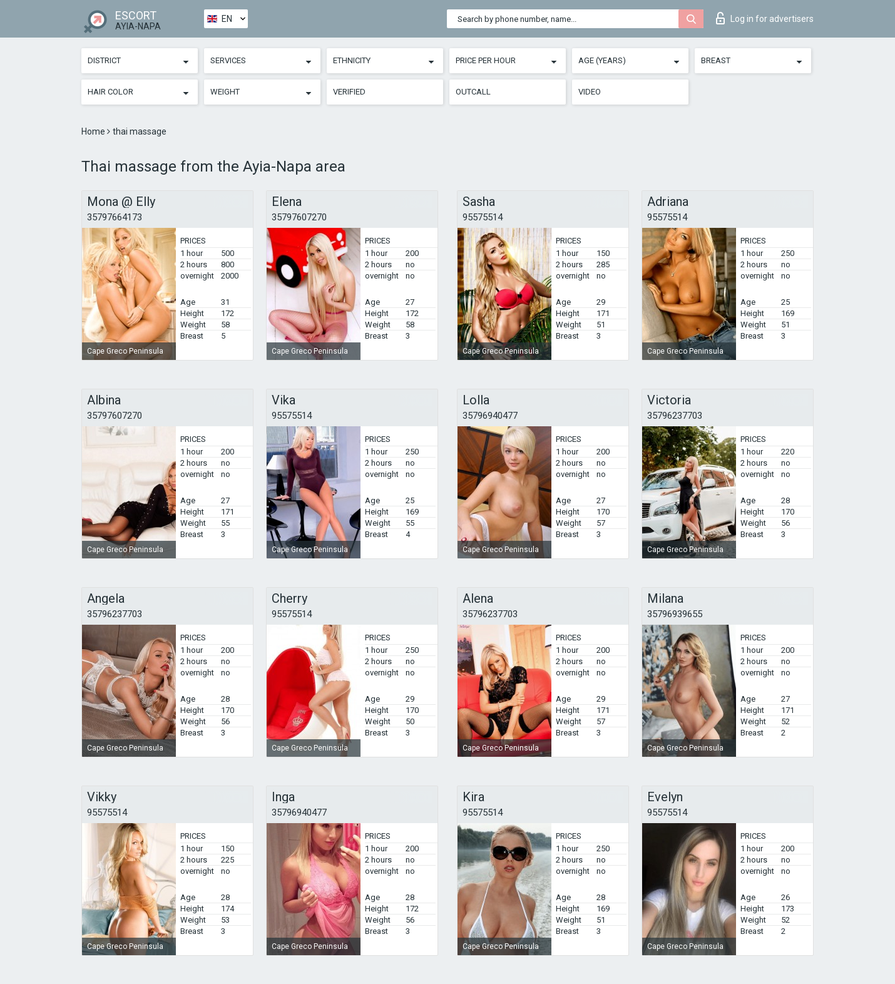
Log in (765, 18)
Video (589, 91)
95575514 (483, 217)
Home (94, 131)
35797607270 (299, 217)
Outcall (473, 91)
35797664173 (114, 217)
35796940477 (490, 415)
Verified (349, 91)
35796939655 (674, 614)
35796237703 (674, 415)
